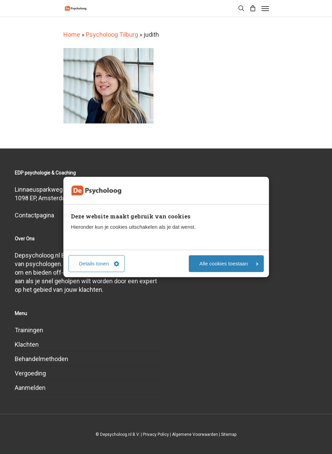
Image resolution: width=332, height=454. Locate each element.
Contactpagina (34, 215)
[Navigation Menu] (265, 8)
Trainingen (29, 330)
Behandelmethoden (41, 358)
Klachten (27, 344)
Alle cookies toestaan (228, 264)
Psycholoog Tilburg (112, 34)
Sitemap (228, 434)
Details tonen (99, 264)
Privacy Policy (156, 434)
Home (71, 34)
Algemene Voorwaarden (195, 434)
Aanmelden (30, 387)
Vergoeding (30, 373)
